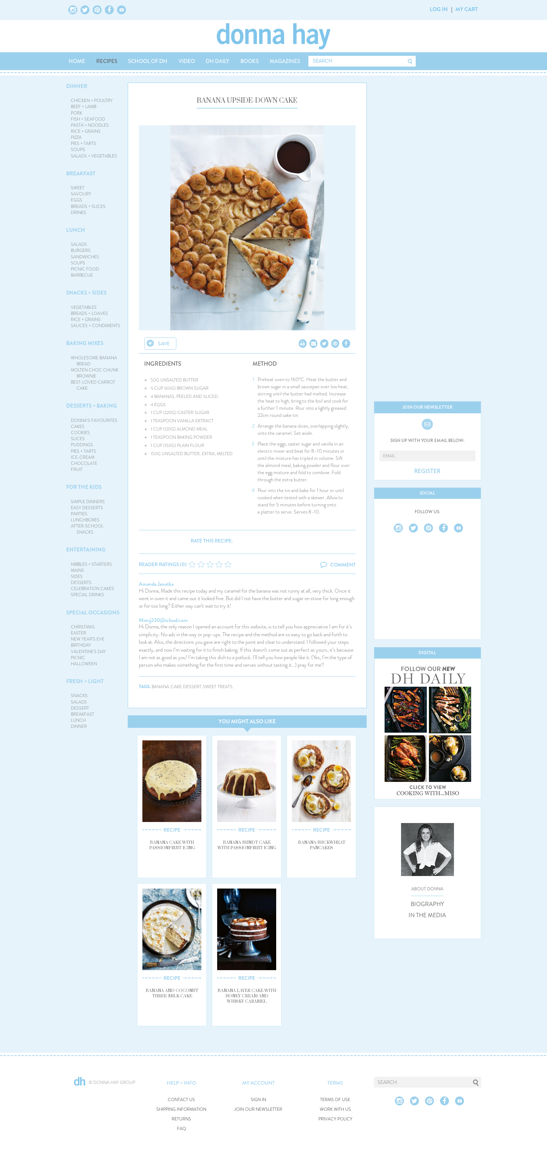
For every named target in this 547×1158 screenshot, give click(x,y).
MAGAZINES (285, 61)
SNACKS (79, 695)
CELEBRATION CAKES (92, 588)
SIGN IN (258, 1100)
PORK (76, 113)
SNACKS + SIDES (86, 293)
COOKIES (80, 432)
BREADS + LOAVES (89, 313)
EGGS (76, 200)
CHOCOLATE (84, 463)
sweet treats (218, 687)
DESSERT (80, 708)
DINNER (76, 86)
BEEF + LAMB (83, 106)
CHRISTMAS (83, 627)
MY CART (466, 9)
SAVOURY (81, 194)
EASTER (78, 633)
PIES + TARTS (83, 143)
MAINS (77, 570)
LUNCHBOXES (85, 520)
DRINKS (78, 212)
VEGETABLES (84, 307)
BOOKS (249, 61)
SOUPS (78, 149)
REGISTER (427, 471)
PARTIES (79, 514)
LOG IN (439, 9)
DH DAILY (217, 61)
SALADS (79, 244)
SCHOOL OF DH (147, 61)
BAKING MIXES (84, 343)
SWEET (77, 188)
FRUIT (77, 469)
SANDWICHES (85, 257)
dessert (192, 687)
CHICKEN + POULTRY (92, 100)
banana (160, 687)
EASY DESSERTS (87, 508)
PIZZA (76, 137)
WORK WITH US (335, 1109)
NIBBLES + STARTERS (91, 564)
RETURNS (181, 1119)
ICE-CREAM (82, 457)
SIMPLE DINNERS (88, 501)
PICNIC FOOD (85, 269)
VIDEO (187, 61)
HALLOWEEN (84, 664)
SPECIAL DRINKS (87, 595)
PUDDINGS (82, 445)
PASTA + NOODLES (90, 125)
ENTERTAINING (86, 550)
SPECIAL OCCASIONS (92, 613)
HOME (77, 61)
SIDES (77, 576)
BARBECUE (82, 275)
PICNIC (78, 658)
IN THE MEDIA (427, 915)
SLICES (78, 439)
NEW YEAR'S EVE (87, 639)
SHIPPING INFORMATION (181, 1109)
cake (176, 687)
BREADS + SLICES (88, 206)
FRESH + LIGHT (85, 681)
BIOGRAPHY (427, 904)
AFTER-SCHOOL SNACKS (87, 529)
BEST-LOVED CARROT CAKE (93, 385)
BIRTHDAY (81, 645)
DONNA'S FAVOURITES (94, 420)
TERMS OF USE (335, 1100)
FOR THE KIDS (84, 487)
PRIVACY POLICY (335, 1119)
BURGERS (81, 250)
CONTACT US (181, 1100)
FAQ (181, 1129)
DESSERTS (81, 582)
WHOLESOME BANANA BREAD (94, 361)
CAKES (77, 426)
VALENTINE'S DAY (88, 651)
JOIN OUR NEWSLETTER (258, 1109)
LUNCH (75, 230)
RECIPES (106, 61)
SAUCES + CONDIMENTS (95, 325)
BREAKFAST (81, 173)
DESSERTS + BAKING (91, 406)
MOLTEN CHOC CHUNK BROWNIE (94, 373)
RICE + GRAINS (86, 131)
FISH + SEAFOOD (88, 119)
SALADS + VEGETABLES (94, 156)
